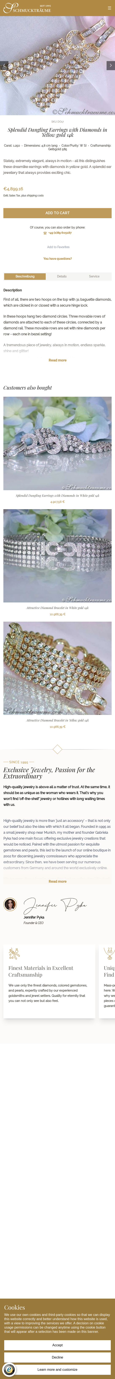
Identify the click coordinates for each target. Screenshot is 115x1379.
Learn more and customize (57, 1369)
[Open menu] (109, 8)
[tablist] (57, 276)
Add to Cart (57, 213)
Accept (57, 1345)
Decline (57, 1357)
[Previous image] (4, 65)
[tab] (25, 276)
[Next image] (111, 65)
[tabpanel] (57, 328)
